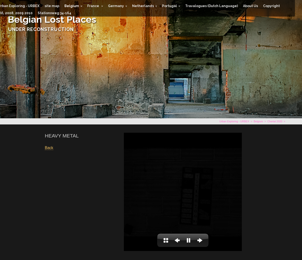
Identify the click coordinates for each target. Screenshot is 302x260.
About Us (250, 6)
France (93, 6)
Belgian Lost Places (52, 19)
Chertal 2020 (274, 121)
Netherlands (143, 6)
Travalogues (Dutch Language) (211, 6)
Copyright (271, 6)
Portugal (169, 6)
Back (49, 148)
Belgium (71, 6)
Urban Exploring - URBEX (234, 121)
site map (52, 6)
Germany (116, 6)
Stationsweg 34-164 (54, 13)
